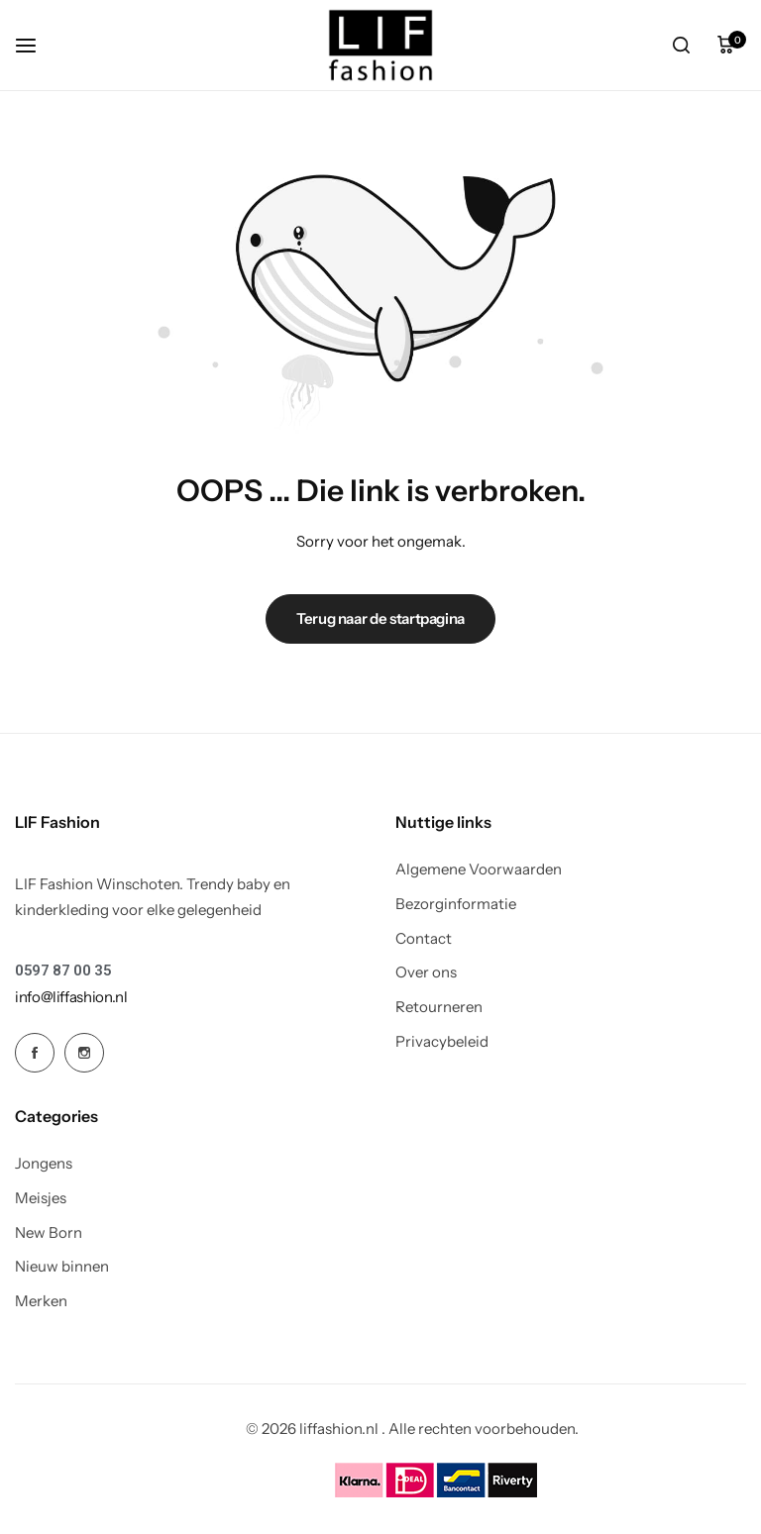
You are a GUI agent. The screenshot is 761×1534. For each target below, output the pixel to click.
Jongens (43, 1164)
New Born (48, 1233)
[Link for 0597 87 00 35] (63, 971)
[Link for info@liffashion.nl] (71, 996)
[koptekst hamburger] (35, 45)
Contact (423, 939)
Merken (41, 1301)
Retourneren (439, 1007)
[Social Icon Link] (34, 1053)
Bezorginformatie (455, 904)
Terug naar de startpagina (380, 618)
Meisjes (40, 1198)
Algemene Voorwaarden (478, 869)
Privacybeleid (442, 1042)
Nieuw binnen (62, 1267)
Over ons (426, 972)
